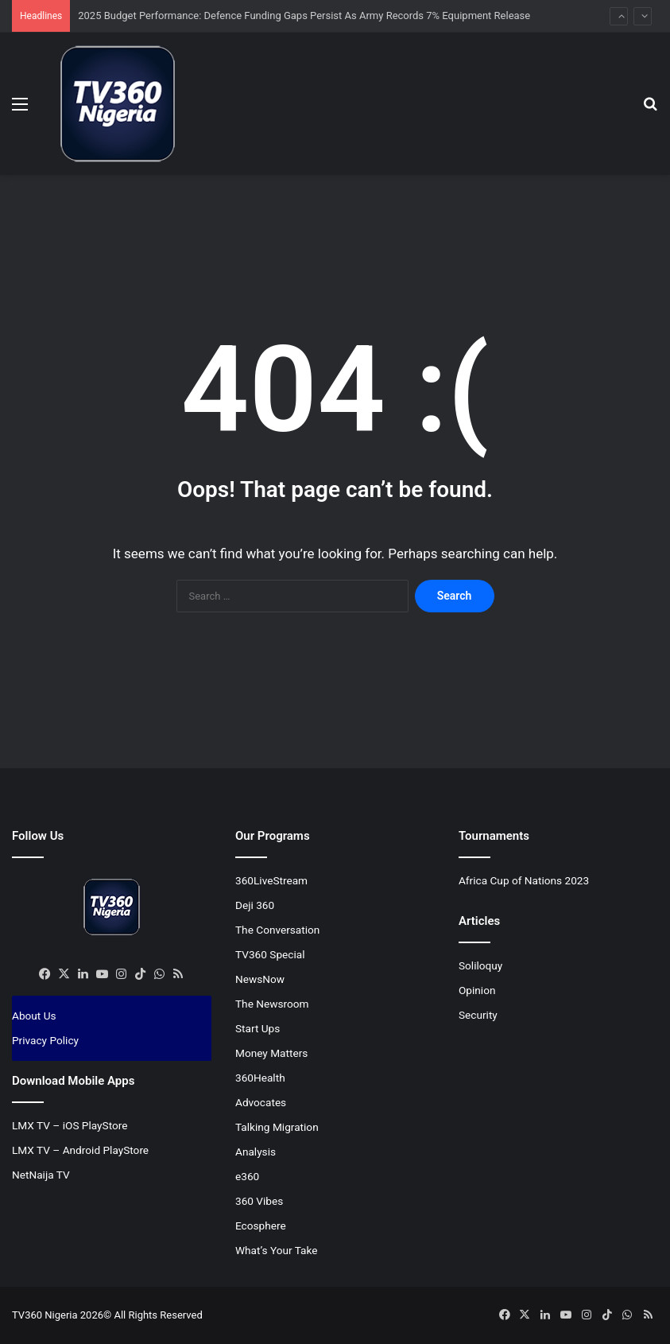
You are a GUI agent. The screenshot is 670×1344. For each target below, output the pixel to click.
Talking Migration (277, 1127)
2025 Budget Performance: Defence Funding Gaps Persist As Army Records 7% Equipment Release (304, 15)
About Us (34, 1015)
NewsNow (260, 979)
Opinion (477, 990)
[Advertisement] (335, 226)
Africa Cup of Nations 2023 (524, 880)
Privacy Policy (45, 1040)
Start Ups (257, 1028)
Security (478, 1014)
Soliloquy (480, 965)
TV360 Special (270, 954)
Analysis (255, 1151)
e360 (247, 1176)
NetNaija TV (41, 1174)
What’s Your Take (276, 1250)
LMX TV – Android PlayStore (80, 1150)
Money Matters (271, 1053)
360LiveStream (271, 880)
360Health (260, 1077)
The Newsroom (272, 1003)
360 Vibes (259, 1200)
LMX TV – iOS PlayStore (70, 1125)
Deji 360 (254, 905)
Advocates (260, 1102)
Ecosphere (260, 1225)
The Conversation (277, 929)
